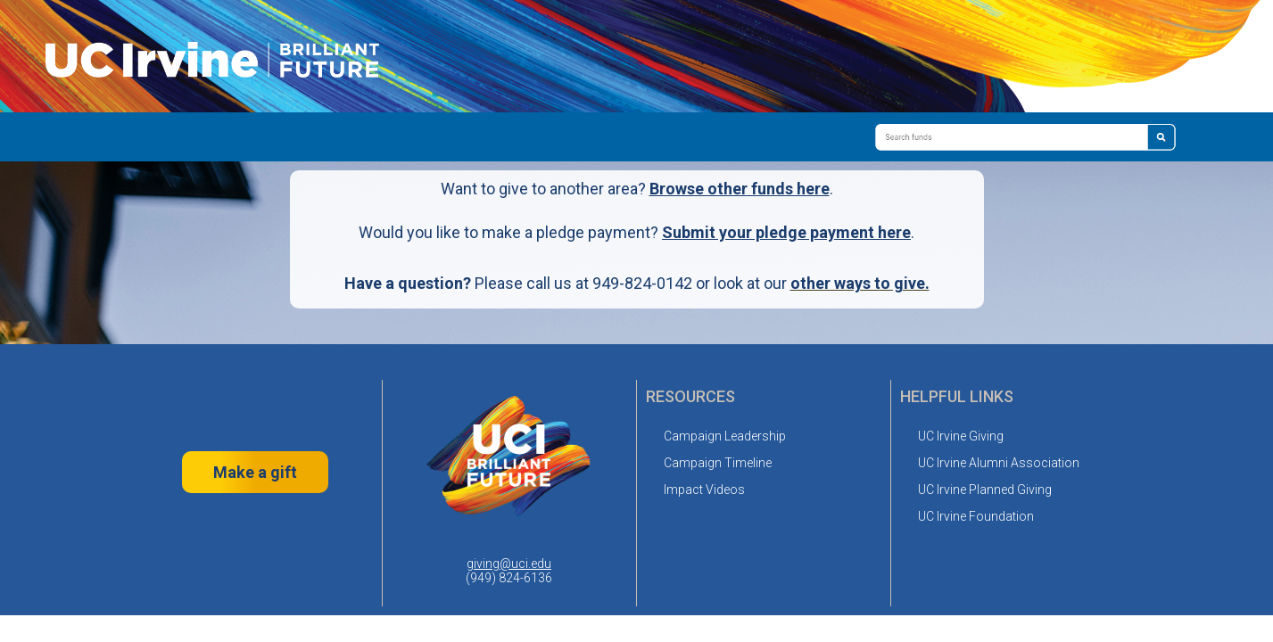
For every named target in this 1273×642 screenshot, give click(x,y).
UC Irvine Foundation (976, 516)
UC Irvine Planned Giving (985, 489)
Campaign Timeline (718, 463)
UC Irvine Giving (961, 436)
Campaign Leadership (725, 436)
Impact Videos (704, 489)
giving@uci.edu (509, 563)
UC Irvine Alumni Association (998, 463)
